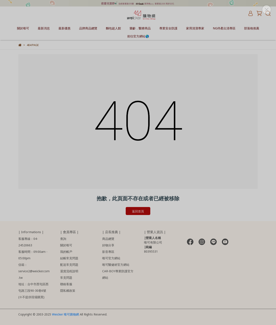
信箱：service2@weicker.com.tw (34, 271)
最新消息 (44, 28)
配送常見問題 (69, 264)
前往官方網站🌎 (138, 36)
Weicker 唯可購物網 (66, 314)
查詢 (63, 238)
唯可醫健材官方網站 (115, 264)
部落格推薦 (251, 28)
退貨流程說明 (69, 271)
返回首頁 (138, 211)
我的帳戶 (66, 251)
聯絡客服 (66, 284)
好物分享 (108, 245)
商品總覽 (108, 238)
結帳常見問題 (69, 258)
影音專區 (108, 251)
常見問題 (66, 277)
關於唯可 (23, 28)
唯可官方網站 (111, 258)
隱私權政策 (67, 290)
